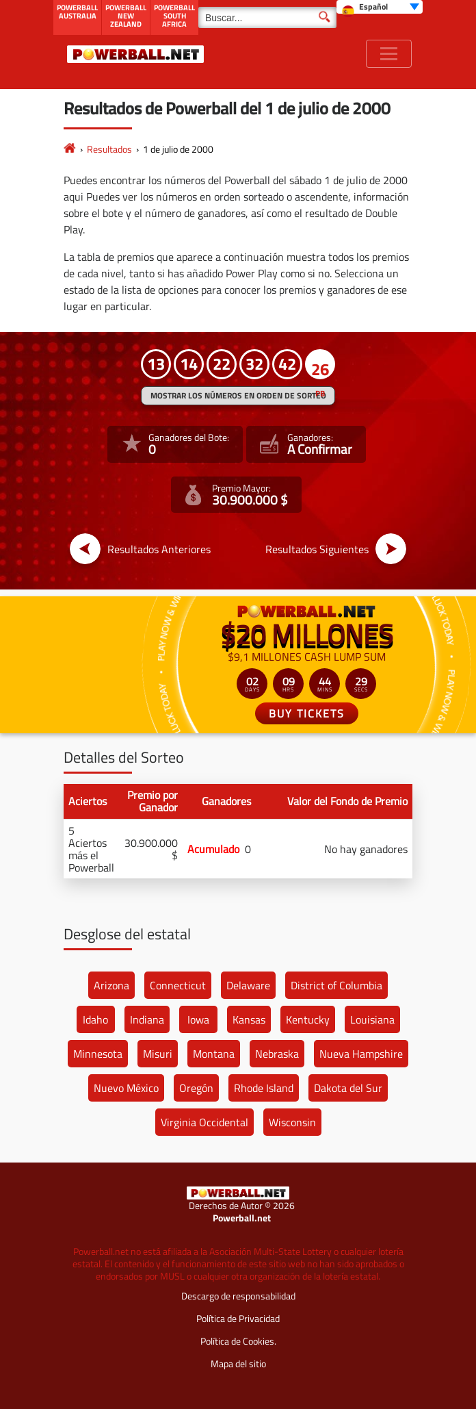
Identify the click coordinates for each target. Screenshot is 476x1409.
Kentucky (308, 1019)
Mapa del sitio (238, 1363)
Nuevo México (126, 1088)
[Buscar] (267, 17)
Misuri (157, 1053)
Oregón (196, 1088)
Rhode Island (263, 1088)
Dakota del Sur (348, 1088)
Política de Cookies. (238, 1341)
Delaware (248, 985)
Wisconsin (292, 1122)
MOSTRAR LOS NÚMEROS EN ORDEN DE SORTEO (238, 395)
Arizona (111, 985)
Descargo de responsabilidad (238, 1296)
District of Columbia (336, 985)
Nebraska (277, 1053)
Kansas (249, 1019)
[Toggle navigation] (389, 54)
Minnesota (97, 1053)
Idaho (95, 1019)
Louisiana (372, 1019)
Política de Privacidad (238, 1318)
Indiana (147, 1019)
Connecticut (178, 985)
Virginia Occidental (204, 1122)
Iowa (198, 1019)
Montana (214, 1053)
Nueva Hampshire (361, 1053)
